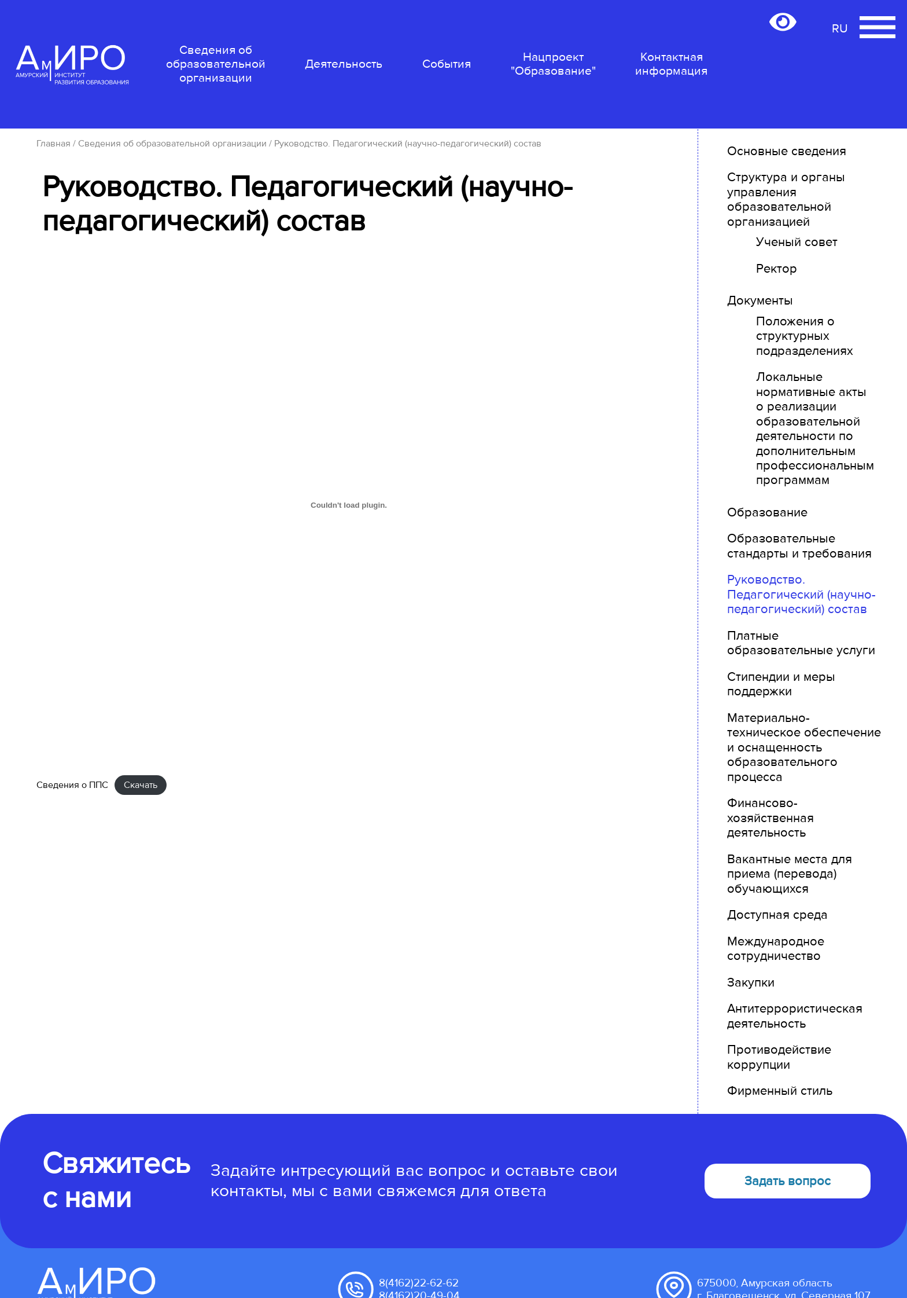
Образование (767, 512)
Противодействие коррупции (779, 1057)
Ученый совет (797, 242)
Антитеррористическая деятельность (794, 1016)
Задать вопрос (787, 1181)
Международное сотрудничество (775, 949)
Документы (760, 301)
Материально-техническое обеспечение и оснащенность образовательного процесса (804, 747)
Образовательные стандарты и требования (799, 546)
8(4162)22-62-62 (419, 1283)
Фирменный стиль (779, 1091)
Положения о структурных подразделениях (804, 336)
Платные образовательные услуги (801, 643)
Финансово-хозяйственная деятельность (770, 818)
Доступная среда (777, 915)
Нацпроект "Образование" (553, 64)
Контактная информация (671, 64)
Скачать (140, 785)
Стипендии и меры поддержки (781, 684)
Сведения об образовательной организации (216, 64)
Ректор (776, 269)
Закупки (751, 983)
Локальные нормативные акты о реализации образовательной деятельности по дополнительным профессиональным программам (815, 428)
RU (840, 29)
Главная (53, 143)
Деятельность (343, 64)
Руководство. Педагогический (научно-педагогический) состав (801, 594)
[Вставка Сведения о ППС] (349, 504)
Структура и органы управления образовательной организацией (786, 199)
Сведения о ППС (72, 785)
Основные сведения (786, 151)
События (446, 64)
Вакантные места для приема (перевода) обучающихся (789, 874)
